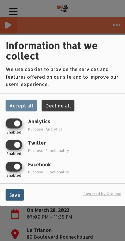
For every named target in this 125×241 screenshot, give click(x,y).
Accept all (21, 105)
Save (14, 194)
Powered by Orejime (102, 193)
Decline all (58, 105)
